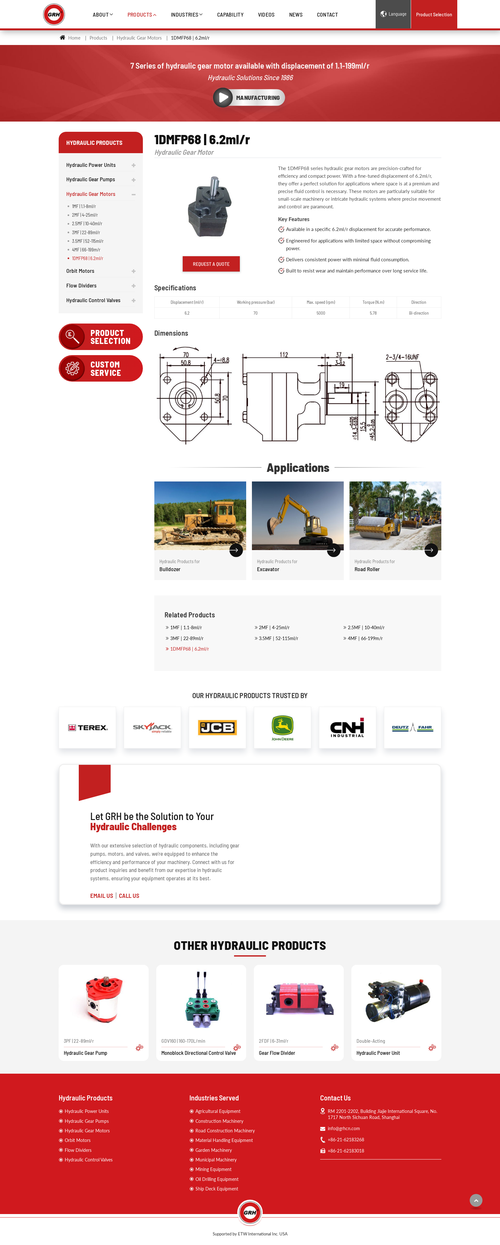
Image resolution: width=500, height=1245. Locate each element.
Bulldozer (200, 565)
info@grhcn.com (344, 1128)
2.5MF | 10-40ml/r (366, 627)
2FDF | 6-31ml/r (299, 1047)
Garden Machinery (213, 1150)
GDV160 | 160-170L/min (201, 1047)
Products (98, 38)
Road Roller (395, 565)
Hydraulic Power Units (91, 164)
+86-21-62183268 (346, 1139)
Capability (230, 14)
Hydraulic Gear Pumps (90, 179)
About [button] (101, 14)
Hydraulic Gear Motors (139, 38)
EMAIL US (101, 895)
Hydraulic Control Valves (93, 299)
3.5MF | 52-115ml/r (278, 638)
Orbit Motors (80, 270)
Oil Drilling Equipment (217, 1179)
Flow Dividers (81, 285)
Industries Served (214, 1097)
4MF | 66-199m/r (365, 638)
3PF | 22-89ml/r (103, 1047)
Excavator (298, 565)
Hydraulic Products (86, 1097)
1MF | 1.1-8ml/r (186, 627)
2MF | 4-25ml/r (274, 627)
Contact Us (335, 1097)
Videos (266, 14)
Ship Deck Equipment (216, 1188)
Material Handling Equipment (224, 1140)
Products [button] (140, 14)
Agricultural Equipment (217, 1111)
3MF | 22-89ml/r (186, 638)
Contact (327, 14)
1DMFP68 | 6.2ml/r (189, 649)
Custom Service (106, 368)
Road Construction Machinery (225, 1130)
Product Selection (434, 14)
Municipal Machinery (216, 1159)
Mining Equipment (213, 1169)
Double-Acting (396, 1047)
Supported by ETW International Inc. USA (250, 1233)
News (296, 14)
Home (70, 38)
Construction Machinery (219, 1121)
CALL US (129, 895)
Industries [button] (184, 14)
